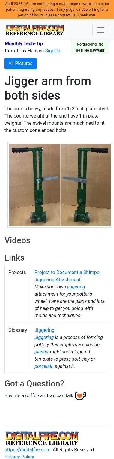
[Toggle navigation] (100, 30)
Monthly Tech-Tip (24, 43)
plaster (41, 352)
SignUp (52, 51)
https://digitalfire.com (27, 449)
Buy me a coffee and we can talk (39, 395)
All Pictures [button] (20, 63)
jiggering (76, 287)
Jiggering (44, 330)
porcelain (44, 366)
